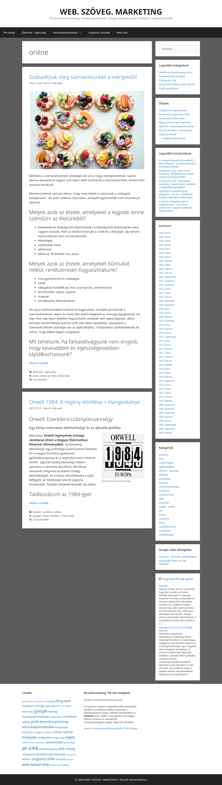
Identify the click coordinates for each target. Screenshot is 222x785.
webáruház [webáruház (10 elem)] (40, 764)
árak (35, 375)
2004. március (165, 416)
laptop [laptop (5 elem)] (68, 732)
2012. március (165, 396)
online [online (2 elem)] (25, 742)
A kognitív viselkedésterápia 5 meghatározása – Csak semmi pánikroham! (173, 204)
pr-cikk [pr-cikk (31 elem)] (30, 748)
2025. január (165, 244)
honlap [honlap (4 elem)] (53, 711)
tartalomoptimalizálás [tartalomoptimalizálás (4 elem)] (51, 754)
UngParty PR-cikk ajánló (177, 579)
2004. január (165, 420)
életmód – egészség (168, 470)
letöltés (54, 515)
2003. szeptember (167, 424)
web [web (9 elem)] (25, 764)
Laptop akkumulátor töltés (172, 118)
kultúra (57, 512)
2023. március (165, 268)
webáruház (63, 375)
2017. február (165, 348)
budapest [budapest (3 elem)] (28, 706)
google (37, 515)
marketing (164, 518)
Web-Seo (122, 32)
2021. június (165, 288)
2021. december (167, 284)
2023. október (165, 260)
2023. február (165, 272)
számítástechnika (167, 526)
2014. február (165, 376)
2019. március (165, 328)
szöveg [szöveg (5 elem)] (70, 749)
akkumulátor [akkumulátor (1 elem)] (27, 701)
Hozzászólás (40, 379)
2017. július (164, 340)
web (71, 515)
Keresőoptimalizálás (69, 32)
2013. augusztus (167, 380)
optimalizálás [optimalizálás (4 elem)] (54, 742)
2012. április (165, 392)
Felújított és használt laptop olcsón (176, 72)
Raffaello (163, 585)
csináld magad (166, 462)
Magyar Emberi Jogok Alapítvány (175, 122)
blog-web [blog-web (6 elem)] (63, 701)
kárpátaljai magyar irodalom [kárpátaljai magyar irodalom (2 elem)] (37, 732)
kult (161, 510)
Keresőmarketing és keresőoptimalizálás (177, 165)
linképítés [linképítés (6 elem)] (29, 737)
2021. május (165, 292)
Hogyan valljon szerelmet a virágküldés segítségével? (177, 186)
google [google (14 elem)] (41, 711)
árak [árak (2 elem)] (53, 765)
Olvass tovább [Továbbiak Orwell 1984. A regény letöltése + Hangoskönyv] (39, 503)
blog (161, 458)
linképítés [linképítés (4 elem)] (44, 737)
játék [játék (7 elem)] (35, 721)
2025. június (165, 236)
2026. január (165, 232)
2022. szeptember (167, 276)
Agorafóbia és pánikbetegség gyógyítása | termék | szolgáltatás (176, 193)
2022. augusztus (167, 280)
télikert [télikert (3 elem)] (26, 759)
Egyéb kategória (167, 466)
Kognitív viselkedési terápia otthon (176, 197)
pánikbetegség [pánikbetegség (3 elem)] (48, 749)
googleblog (164, 478)
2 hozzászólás (41, 519)
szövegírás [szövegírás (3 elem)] (28, 754)
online (42, 375)
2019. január (165, 332)
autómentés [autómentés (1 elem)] (39, 701)
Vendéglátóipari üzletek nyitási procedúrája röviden (176, 175)
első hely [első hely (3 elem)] (27, 711)
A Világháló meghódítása (173, 138)
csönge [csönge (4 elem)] (40, 706)
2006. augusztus (167, 404)
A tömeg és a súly (167, 80)
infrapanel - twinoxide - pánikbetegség (177, 556)
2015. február (165, 360)
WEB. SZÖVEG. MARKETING (111, 11)
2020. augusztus (167, 304)
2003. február (165, 432)
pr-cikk (52, 375)
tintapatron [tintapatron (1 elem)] (71, 754)
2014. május (165, 372)
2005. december (167, 408)
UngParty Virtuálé (99, 32)
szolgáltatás (164, 530)
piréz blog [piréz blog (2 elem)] (69, 742)
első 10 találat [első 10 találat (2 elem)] (63, 706)
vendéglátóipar (166, 534)
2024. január (165, 256)
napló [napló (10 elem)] (70, 737)
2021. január (165, 296)
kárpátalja (164, 502)
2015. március (165, 356)
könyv (45, 515)
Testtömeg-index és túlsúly (172, 76)
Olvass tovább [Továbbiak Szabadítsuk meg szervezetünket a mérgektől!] (39, 363)
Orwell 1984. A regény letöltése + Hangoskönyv (84, 401)
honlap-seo (164, 490)
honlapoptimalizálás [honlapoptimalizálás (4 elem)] (36, 717)
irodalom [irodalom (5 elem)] (69, 716)
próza (161, 522)
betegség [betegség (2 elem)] (50, 701)
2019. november (167, 320)
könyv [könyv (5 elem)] (58, 732)
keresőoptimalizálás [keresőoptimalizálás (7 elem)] (38, 727)
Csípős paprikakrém (168, 88)
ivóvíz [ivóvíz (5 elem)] (26, 722)
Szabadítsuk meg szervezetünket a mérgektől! (83, 76)
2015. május (165, 352)
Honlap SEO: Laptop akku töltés (174, 114)
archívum (163, 454)
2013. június (165, 384)
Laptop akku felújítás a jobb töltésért (177, 84)
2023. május (165, 264)
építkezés (163, 474)
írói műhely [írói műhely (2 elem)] (62, 765)
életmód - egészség (44, 372)
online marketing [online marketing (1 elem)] (37, 742)
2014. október (165, 364)
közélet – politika (167, 506)
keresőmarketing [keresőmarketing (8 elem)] (54, 721)
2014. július (164, 368)
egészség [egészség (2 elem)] (50, 706)
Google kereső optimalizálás (172, 110)
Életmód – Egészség (34, 32)
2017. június (165, 344)
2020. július (164, 308)
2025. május (165, 240)
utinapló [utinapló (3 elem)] (60, 759)
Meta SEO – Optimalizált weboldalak (176, 126)
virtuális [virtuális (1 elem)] (69, 759)
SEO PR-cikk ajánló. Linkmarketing (175, 130)
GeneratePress (138, 779)
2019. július (164, 324)
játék (161, 498)
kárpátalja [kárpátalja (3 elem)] (61, 727)
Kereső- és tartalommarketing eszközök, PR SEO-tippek (110, 728)
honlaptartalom (166, 494)
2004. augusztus (167, 412)
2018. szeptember (167, 336)
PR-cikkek (9, 32)
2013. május (165, 388)
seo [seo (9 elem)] (61, 748)
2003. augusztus (167, 428)
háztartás (163, 482)
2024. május (165, 252)
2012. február (165, 400)
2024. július (164, 248)
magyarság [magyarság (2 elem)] (58, 737)
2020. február (165, 316)
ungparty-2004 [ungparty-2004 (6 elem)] (43, 759)
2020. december (167, 300)
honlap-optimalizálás (169, 486)
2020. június (165, 312)
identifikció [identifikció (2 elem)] (56, 716)
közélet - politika (42, 512)
